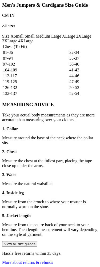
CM (5, 15)
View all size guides (19, 244)
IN (12, 15)
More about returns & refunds (27, 262)
